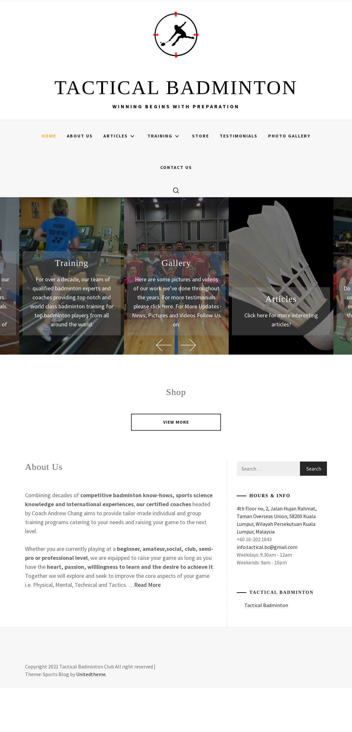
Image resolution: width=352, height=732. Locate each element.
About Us (80, 180)
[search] (176, 234)
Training (163, 180)
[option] (176, 320)
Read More (147, 629)
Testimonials (239, 180)
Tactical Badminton (282, 636)
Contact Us (176, 212)
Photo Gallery (289, 180)
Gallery (176, 307)
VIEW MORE (176, 466)
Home (49, 180)
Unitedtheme (91, 718)
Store (200, 180)
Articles (118, 180)
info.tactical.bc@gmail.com (267, 591)
